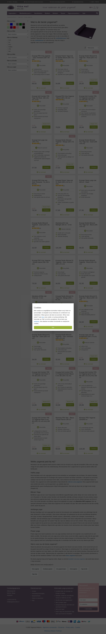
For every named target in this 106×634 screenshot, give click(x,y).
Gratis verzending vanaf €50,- (57, 1)
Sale (84, 13)
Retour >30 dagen (12, 1)
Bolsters (55, 13)
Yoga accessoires (73, 13)
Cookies (77, 627)
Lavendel (24, 24)
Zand (21, 27)
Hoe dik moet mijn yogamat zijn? (64, 600)
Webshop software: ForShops (53, 631)
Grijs (18, 24)
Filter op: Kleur (11, 21)
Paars (12, 27)
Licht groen (8, 28)
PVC (10, 44)
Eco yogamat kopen (61, 569)
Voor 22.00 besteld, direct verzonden (33, 1)
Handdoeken (38, 13)
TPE (10, 49)
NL (91, 7)
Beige (8, 24)
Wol (10, 51)
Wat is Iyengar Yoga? (61, 602)
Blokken (47, 13)
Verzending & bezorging (38, 593)
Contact (34, 591)
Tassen (63, 13)
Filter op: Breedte (12, 60)
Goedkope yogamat (47, 569)
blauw (12, 24)
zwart (24, 27)
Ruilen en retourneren (37, 598)
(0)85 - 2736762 (94, 1)
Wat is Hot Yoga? (60, 609)
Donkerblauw (15, 24)
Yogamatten (12, 13)
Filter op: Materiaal (12, 37)
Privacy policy (70, 627)
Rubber (10, 46)
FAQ (33, 600)
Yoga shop (34, 574)
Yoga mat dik (84, 569)
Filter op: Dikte (11, 31)
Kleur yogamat (35, 569)
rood (15, 27)
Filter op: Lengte (11, 67)
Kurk (10, 40)
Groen (21, 24)
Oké (53, 327)
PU (9, 42)
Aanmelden (88, 609)
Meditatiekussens (25, 13)
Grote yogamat (73, 569)
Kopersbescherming (77, 1)
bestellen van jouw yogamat (76, 559)
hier (43, 317)
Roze (18, 27)
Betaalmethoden (36, 595)
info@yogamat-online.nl (13, 601)
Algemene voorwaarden (50, 627)
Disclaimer (61, 627)
